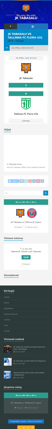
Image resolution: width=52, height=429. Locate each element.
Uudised (7, 319)
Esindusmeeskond (10, 314)
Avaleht (7, 297)
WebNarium (38, 421)
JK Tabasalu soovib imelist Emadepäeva (30, 361)
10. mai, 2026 (20, 363)
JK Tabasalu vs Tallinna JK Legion (26, 222)
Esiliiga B (19, 227)
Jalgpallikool (8, 308)
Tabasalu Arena (15, 164)
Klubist (6, 303)
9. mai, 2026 (19, 377)
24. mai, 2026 (27, 249)
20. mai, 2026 (20, 352)
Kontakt (7, 331)
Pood (6, 325)
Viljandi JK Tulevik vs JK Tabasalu (26, 251)
